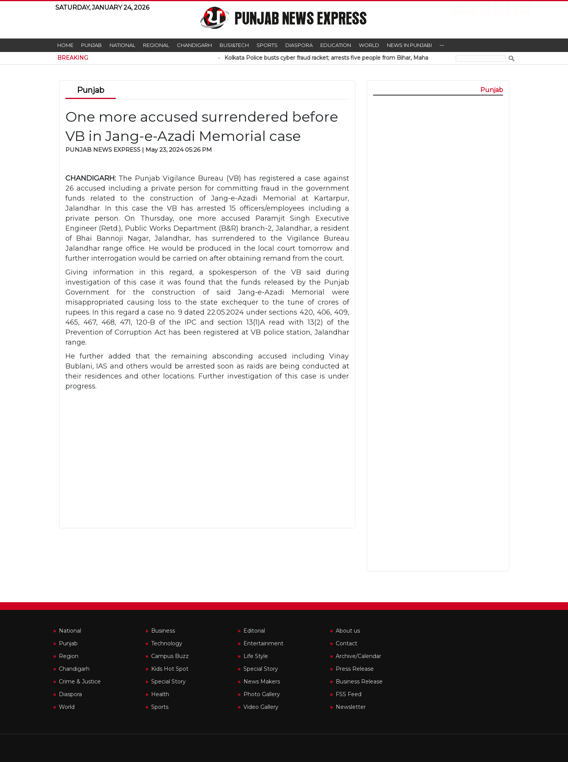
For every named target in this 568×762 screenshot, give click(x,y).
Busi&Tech (234, 45)
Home (65, 45)
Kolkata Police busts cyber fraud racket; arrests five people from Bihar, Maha (341, 57)
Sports (267, 45)
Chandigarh (194, 45)
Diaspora (299, 45)
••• (442, 45)
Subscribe (417, 8)
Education (335, 45)
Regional (156, 45)
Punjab (91, 45)
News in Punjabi (409, 45)
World (369, 45)
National (122, 45)
